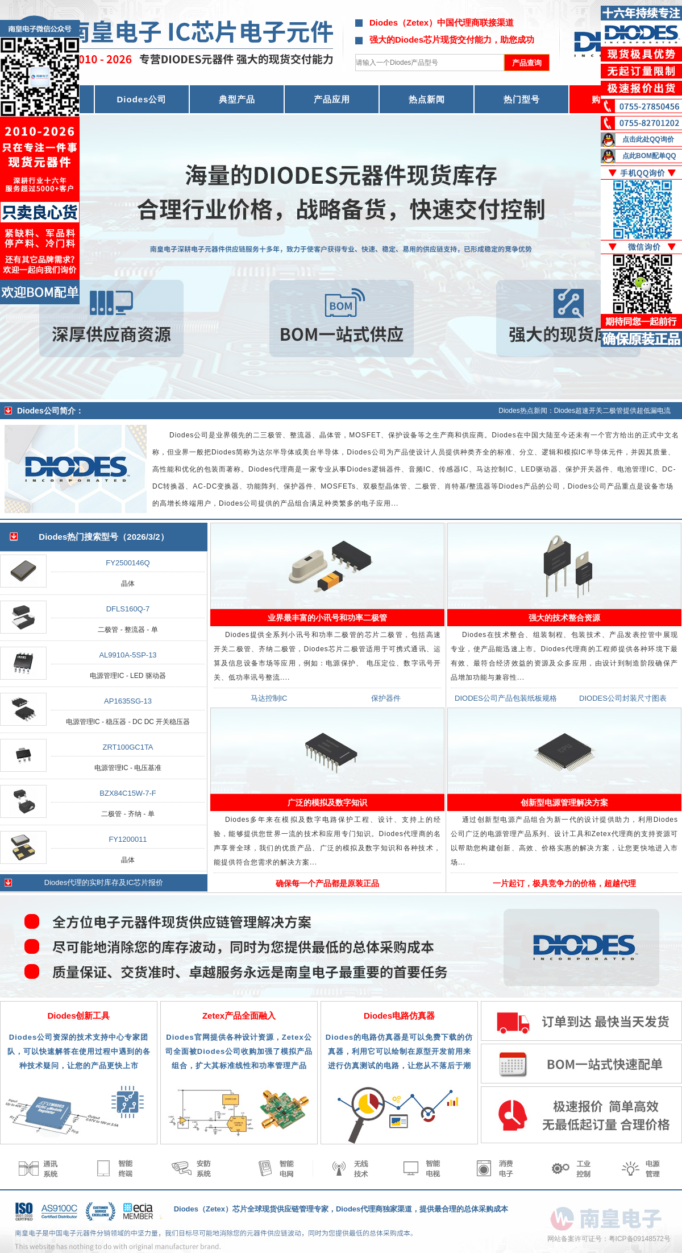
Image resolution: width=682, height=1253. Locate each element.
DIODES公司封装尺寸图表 (623, 698)
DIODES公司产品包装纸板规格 (506, 698)
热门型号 (522, 99)
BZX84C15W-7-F (127, 793)
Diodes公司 (142, 99)
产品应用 (332, 99)
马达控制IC (269, 698)
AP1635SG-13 (128, 701)
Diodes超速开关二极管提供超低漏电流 (612, 411)
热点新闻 (427, 99)
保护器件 (386, 698)
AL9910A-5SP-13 (127, 655)
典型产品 (237, 99)
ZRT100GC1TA (127, 747)
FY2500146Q (127, 563)
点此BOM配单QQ (649, 156)
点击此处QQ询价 (648, 139)
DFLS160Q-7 (128, 609)
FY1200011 (128, 839)
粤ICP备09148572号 (640, 1239)
